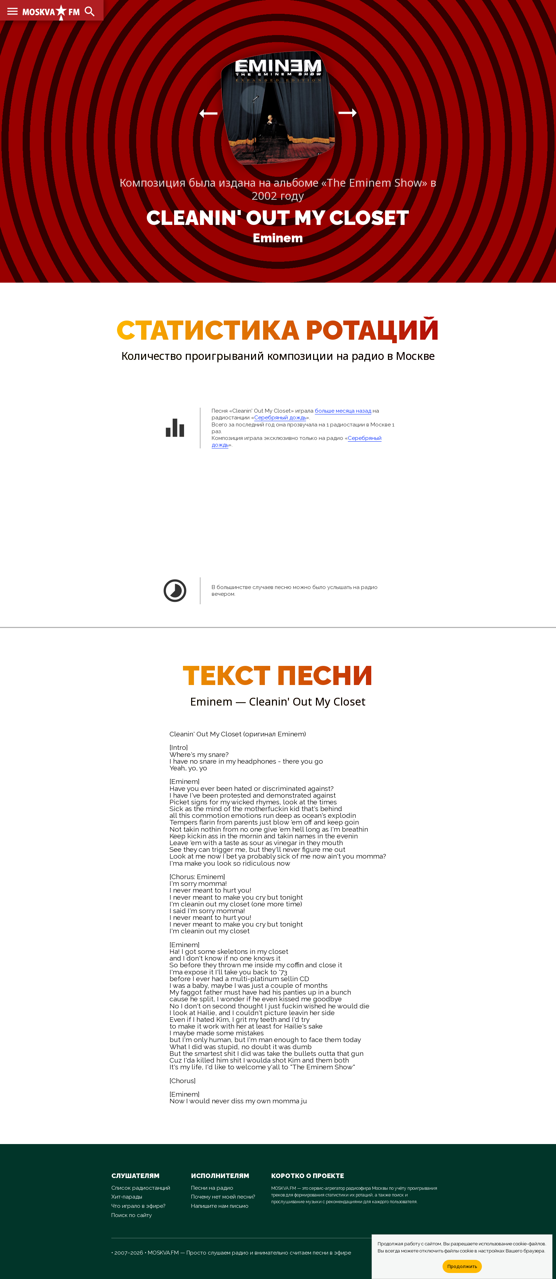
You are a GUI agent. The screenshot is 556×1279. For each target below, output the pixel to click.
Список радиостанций (140, 1188)
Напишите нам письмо (220, 1206)
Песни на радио (212, 1188)
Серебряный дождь (280, 417)
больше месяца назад (343, 411)
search (88, 10)
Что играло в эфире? (138, 1206)
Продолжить (462, 1266)
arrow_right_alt (208, 113)
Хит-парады (126, 1197)
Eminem (278, 238)
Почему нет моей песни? (223, 1197)
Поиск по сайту (131, 1215)
